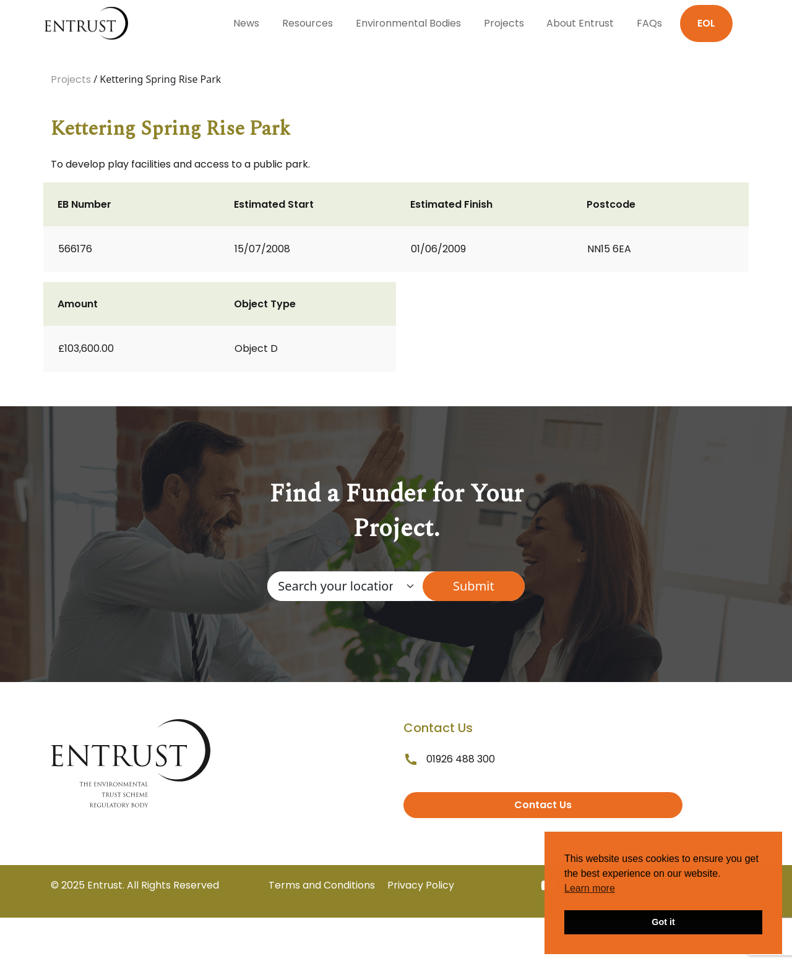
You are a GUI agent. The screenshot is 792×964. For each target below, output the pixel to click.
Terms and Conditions (322, 885)
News (246, 23)
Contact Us (543, 805)
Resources (307, 23)
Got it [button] (663, 922)
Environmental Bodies (408, 23)
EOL (706, 23)
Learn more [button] (589, 888)
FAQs (649, 23)
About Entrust (580, 23)
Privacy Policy (420, 885)
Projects (504, 23)
